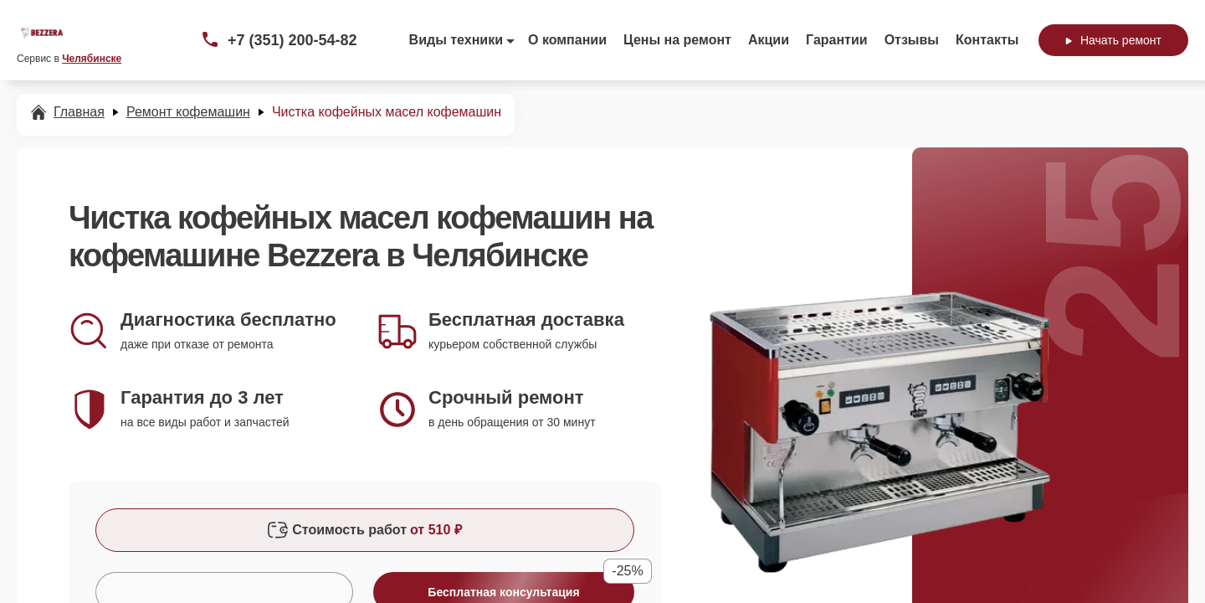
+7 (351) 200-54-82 (292, 40)
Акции (768, 40)
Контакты (987, 40)
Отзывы (912, 40)
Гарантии (837, 40)
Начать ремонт (1113, 40)
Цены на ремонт (677, 40)
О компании (567, 40)
